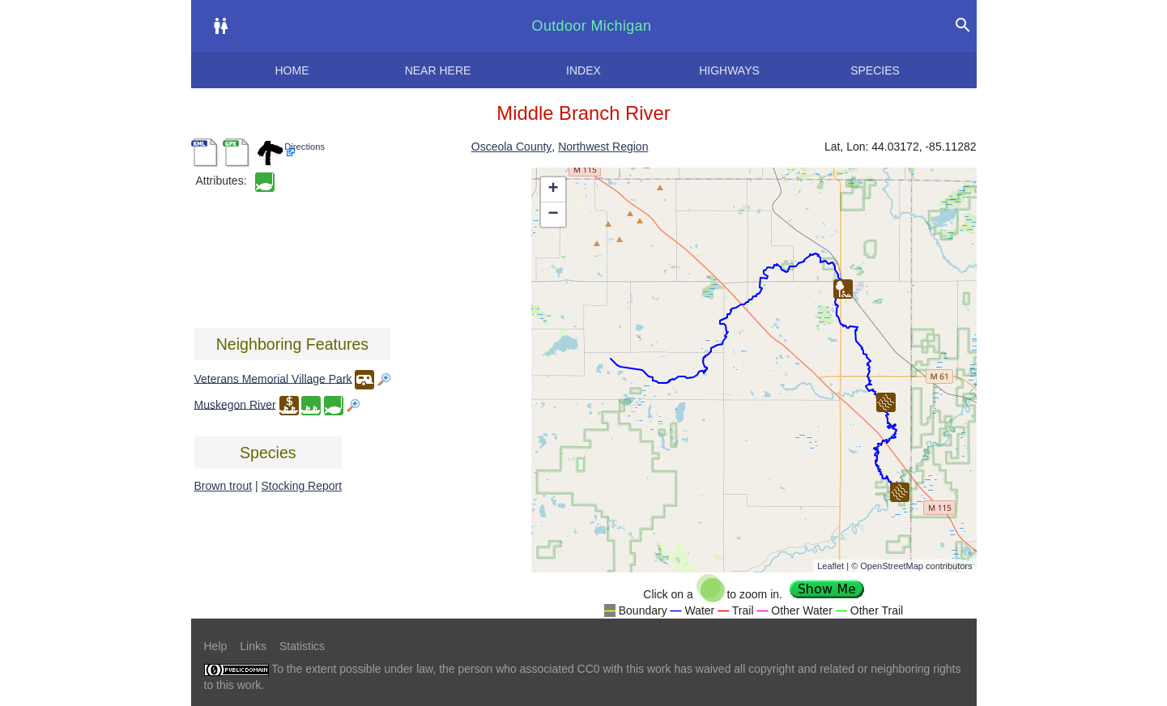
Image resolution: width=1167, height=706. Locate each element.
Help (216, 646)
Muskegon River (235, 404)
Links (253, 646)
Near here (438, 70)
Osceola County (511, 146)
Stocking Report (302, 485)
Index (583, 70)
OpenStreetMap (891, 566)
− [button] (552, 214)
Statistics (302, 646)
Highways (729, 70)
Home (292, 70)
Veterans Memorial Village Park (273, 378)
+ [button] (552, 189)
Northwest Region (603, 146)
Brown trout (223, 485)
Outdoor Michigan (592, 26)
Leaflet (830, 566)
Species (875, 70)
